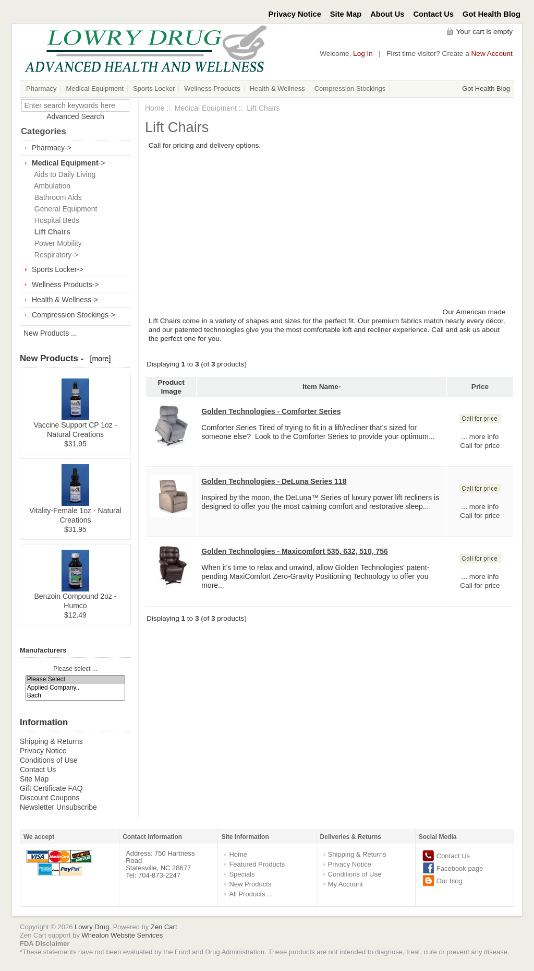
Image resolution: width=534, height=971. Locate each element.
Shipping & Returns (51, 741)
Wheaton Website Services (122, 935)
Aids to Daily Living (62, 174)
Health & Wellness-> (65, 299)
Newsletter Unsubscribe (58, 807)
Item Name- (321, 386)
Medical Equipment (95, 88)
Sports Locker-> (57, 269)
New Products (250, 884)
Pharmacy (41, 88)
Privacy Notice (295, 14)
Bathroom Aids (56, 197)
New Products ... (50, 333)
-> (68, 163)
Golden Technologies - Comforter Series (271, 411)
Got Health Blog (491, 14)
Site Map (345, 14)
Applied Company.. (75, 688)
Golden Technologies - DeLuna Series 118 (273, 481)
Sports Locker (154, 88)
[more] (98, 358)
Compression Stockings (350, 88)
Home (154, 108)
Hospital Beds (54, 220)
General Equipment (63, 209)
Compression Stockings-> (73, 315)
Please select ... (75, 668)
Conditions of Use (49, 760)
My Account (345, 884)
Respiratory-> (54, 255)
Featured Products (257, 864)
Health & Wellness (277, 88)
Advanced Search (75, 116)
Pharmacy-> (51, 148)
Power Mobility (56, 243)
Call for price (480, 445)
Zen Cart (164, 927)
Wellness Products (212, 88)
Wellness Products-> (65, 284)
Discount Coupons (49, 798)
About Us (387, 14)
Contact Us (434, 14)
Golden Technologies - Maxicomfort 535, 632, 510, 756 (294, 551)
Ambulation (50, 186)
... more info (480, 437)
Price (480, 386)
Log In (363, 53)
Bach (75, 696)
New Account (492, 53)
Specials (241, 874)
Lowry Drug (92, 927)
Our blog (449, 881)
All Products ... (251, 894)
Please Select (75, 679)
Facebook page (459, 868)
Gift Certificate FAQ (51, 788)
